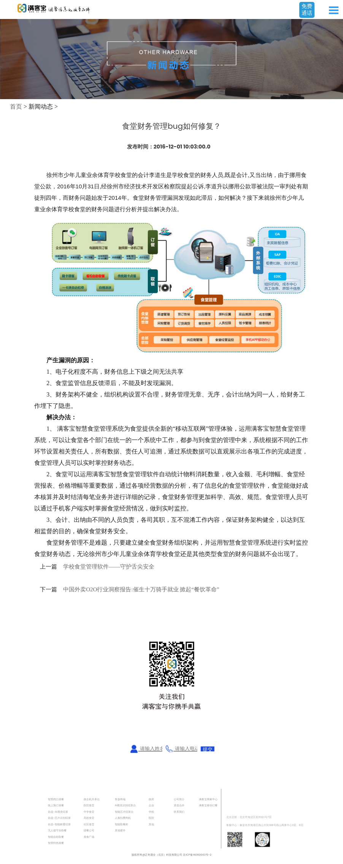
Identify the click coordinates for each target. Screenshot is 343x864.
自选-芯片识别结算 (59, 818)
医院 (151, 818)
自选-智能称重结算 (59, 824)
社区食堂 (89, 824)
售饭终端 (120, 799)
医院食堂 (89, 805)
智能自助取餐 (56, 837)
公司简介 (179, 799)
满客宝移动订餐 (208, 805)
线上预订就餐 (56, 805)
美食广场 (89, 837)
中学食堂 (89, 812)
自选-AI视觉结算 (58, 812)
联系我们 (179, 812)
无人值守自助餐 (57, 830)
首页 (16, 106)
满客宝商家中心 (208, 799)
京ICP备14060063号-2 (197, 855)
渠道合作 (179, 805)
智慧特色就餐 (56, 843)
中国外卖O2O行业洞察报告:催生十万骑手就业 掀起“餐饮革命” (141, 589)
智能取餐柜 (121, 824)
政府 (151, 799)
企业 (151, 805)
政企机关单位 (92, 799)
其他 (151, 824)
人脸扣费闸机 (123, 818)
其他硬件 (120, 830)
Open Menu (333, 10)
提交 (208, 749)
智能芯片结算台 (124, 812)
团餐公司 (89, 830)
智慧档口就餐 (56, 799)
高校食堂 (89, 818)
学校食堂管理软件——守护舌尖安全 (108, 567)
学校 (151, 812)
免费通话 (307, 9)
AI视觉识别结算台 (125, 805)
